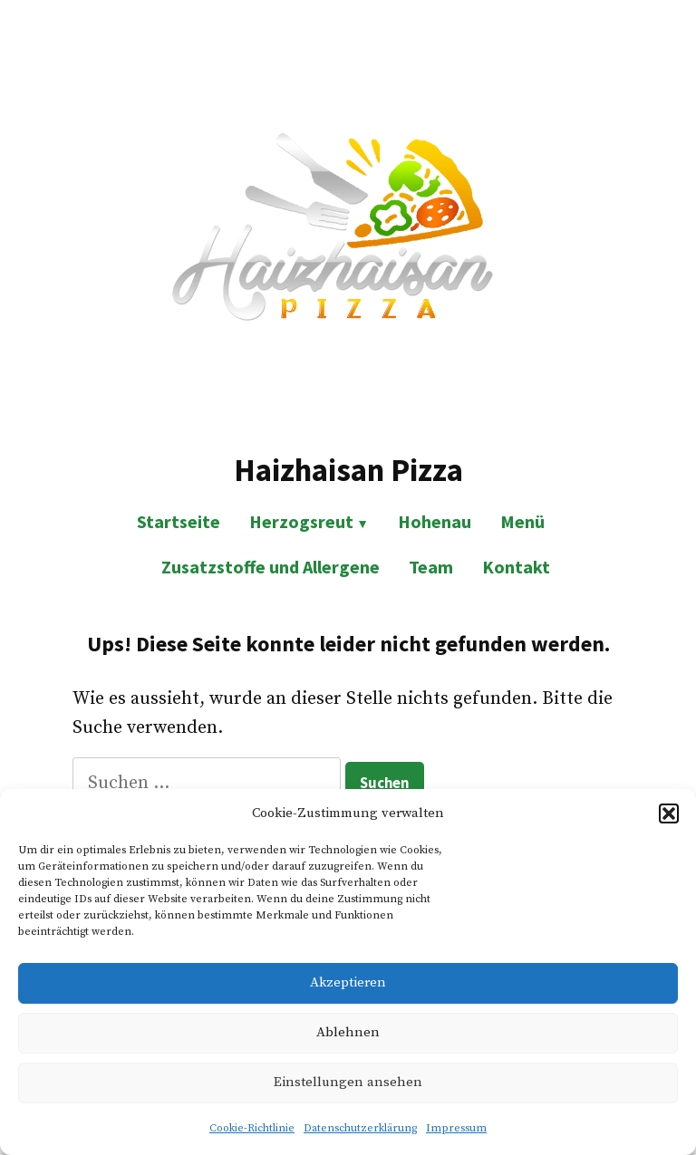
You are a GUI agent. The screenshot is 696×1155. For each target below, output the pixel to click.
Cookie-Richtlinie (252, 1128)
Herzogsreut (301, 521)
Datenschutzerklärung (360, 1128)
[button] (669, 813)
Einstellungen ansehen (348, 1082)
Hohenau (434, 521)
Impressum (456, 1128)
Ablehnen (348, 1032)
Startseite (178, 521)
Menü (522, 521)
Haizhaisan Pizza (348, 469)
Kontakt (516, 566)
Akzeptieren (348, 982)
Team (431, 566)
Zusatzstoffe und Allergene (270, 566)
